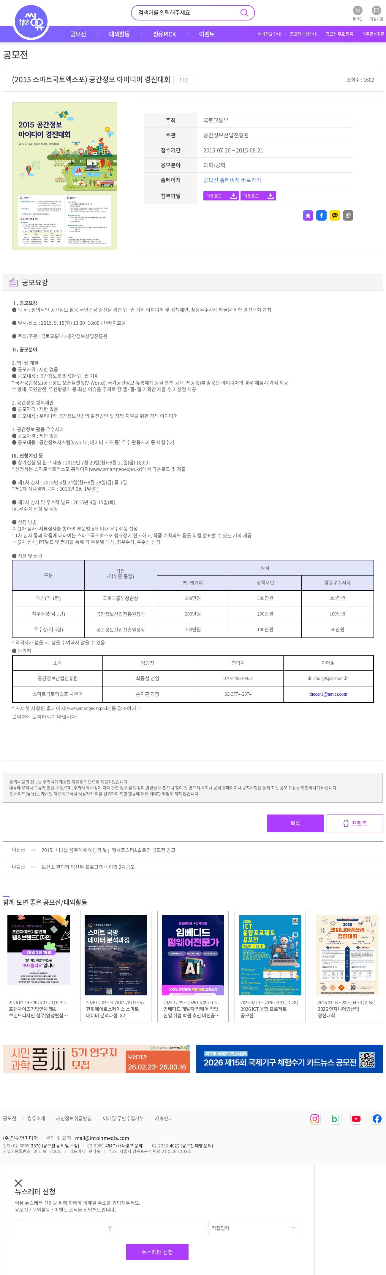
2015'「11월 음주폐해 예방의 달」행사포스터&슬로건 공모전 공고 (108, 850)
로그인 (358, 13)
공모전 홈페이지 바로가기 (232, 180)
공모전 (9, 1118)
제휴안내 (164, 1118)
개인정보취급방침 (74, 1118)
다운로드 (214, 196)
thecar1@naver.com (328, 694)
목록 (295, 823)
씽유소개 (36, 1118)
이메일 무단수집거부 (123, 1118)
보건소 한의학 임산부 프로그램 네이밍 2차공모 (88, 867)
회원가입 (376, 13)
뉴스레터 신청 (157, 1252)
